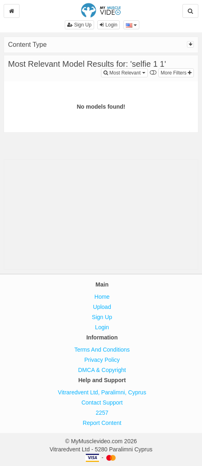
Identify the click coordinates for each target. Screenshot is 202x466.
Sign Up (79, 25)
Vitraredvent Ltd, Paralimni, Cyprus (102, 392)
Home (102, 296)
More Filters (176, 73)
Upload (102, 307)
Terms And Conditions (102, 349)
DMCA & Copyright (102, 370)
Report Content (102, 423)
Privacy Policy (102, 360)
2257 (102, 412)
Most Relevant (125, 72)
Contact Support (102, 402)
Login (108, 25)
